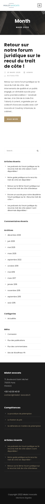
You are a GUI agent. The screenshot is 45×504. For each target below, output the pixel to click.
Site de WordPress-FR (16, 352)
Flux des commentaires (17, 346)
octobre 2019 (13, 266)
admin (30, 72)
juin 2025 (11, 241)
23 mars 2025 (14, 72)
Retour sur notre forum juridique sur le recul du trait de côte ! (22, 55)
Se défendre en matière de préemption (24, 426)
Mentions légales (24, 497)
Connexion (12, 334)
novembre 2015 (14, 290)
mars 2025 (12, 253)
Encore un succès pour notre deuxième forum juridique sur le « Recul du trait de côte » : (24, 197)
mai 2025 (11, 247)
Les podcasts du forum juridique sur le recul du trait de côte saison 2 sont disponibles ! (23, 168)
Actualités (13, 76)
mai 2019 (11, 272)
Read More (12, 119)
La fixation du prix (15, 420)
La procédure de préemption (20, 413)
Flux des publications (16, 340)
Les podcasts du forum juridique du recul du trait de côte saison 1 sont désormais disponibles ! (22, 208)
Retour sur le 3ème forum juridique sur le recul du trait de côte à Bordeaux (24, 187)
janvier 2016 (12, 284)
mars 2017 (12, 278)
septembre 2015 (14, 296)
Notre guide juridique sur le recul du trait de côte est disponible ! (22, 178)
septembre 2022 (14, 259)
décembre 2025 (14, 235)
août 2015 (11, 303)
